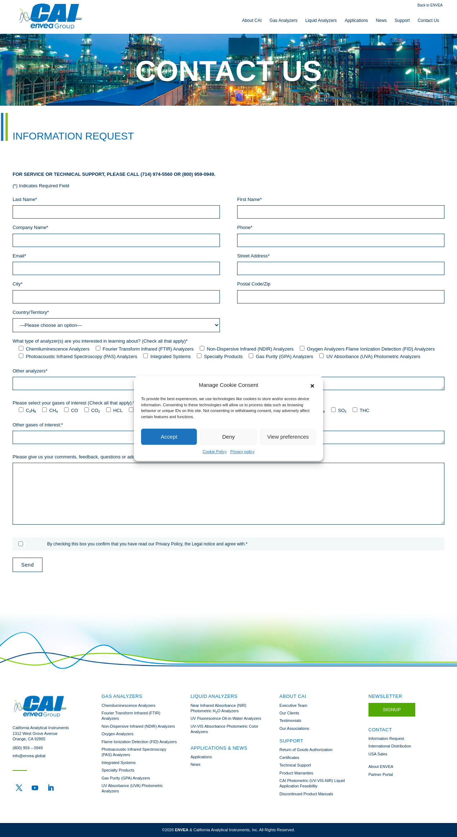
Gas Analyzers (283, 20)
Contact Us (428, 20)
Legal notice (203, 543)
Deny (228, 437)
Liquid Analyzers (320, 20)
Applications (356, 20)
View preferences (288, 437)
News (381, 20)
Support (402, 20)
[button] (312, 385)
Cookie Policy (215, 451)
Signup (392, 709)
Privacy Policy (169, 543)
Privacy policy (242, 451)
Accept (169, 437)
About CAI (252, 20)
